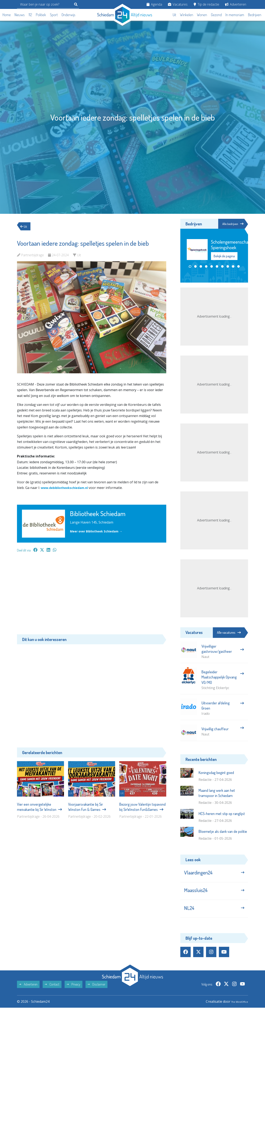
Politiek (41, 14)
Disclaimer (96, 993)
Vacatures (178, 4)
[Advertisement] (91, 595)
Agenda (154, 4)
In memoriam (234, 14)
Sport (54, 14)
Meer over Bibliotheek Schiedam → (99, 531)
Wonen (202, 14)
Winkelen (186, 14)
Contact (52, 993)
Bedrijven (254, 14)
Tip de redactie (206, 4)
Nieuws (19, 14)
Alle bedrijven (229, 224)
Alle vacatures (229, 632)
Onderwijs (68, 14)
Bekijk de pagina (224, 257)
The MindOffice (236, 1010)
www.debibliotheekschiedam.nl (67, 487)
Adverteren (235, 4)
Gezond (216, 14)
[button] (190, 267)
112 (30, 14)
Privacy (73, 993)
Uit (174, 14)
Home (6, 14)
